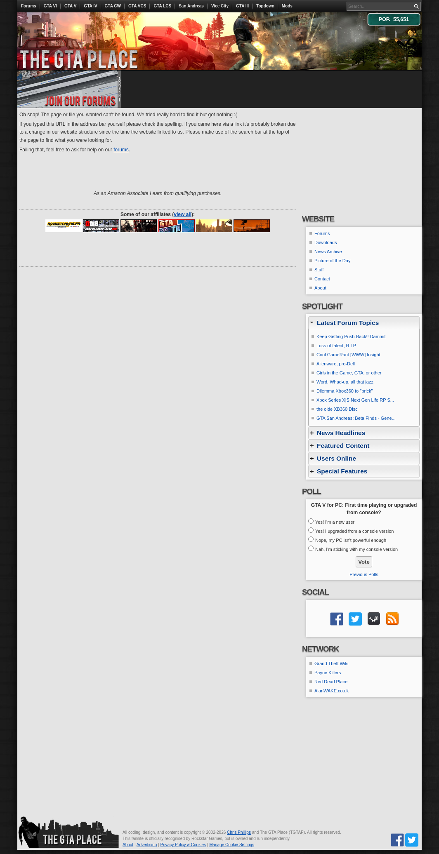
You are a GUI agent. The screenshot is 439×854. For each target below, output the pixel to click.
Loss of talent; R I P (336, 345)
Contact (322, 278)
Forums (28, 6)
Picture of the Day (332, 260)
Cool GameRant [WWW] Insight (348, 354)
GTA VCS (137, 6)
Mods (287, 6)
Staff (318, 269)
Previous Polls (363, 574)
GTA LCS (162, 6)
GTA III (242, 6)
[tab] (364, 322)
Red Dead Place (330, 681)
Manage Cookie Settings (231, 844)
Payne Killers (327, 672)
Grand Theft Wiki (331, 663)
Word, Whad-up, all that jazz (344, 381)
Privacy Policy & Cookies (183, 844)
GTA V (70, 6)
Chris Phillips (239, 832)
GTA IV (90, 6)
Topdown (265, 6)
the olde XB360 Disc (337, 409)
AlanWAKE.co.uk (331, 690)
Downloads (325, 242)
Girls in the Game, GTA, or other (349, 372)
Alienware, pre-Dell (335, 363)
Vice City (220, 6)
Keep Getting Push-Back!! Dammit (351, 336)
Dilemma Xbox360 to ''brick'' (344, 390)
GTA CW (113, 6)
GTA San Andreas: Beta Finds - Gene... (356, 418)
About (320, 287)
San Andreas (191, 6)
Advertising (147, 844)
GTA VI (50, 6)
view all (182, 214)
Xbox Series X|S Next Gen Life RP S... (355, 400)
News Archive (328, 251)
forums (121, 150)
